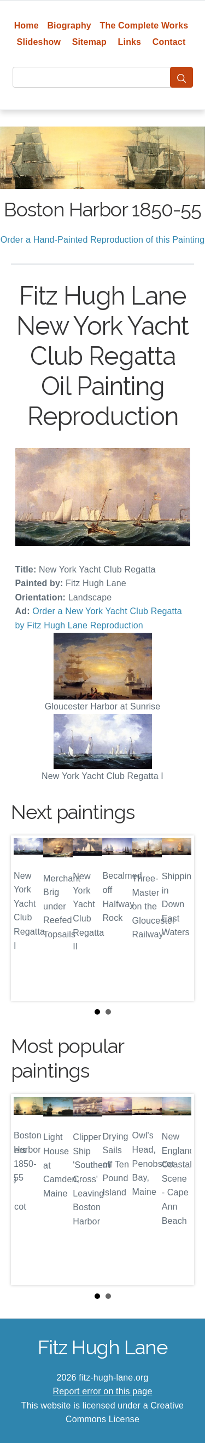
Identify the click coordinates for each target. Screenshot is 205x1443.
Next (177, 918)
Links (130, 42)
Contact (169, 42)
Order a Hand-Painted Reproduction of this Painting (103, 239)
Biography (69, 25)
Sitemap (89, 42)
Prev (28, 918)
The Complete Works (144, 25)
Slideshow (39, 42)
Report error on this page (103, 1391)
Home (26, 25)
